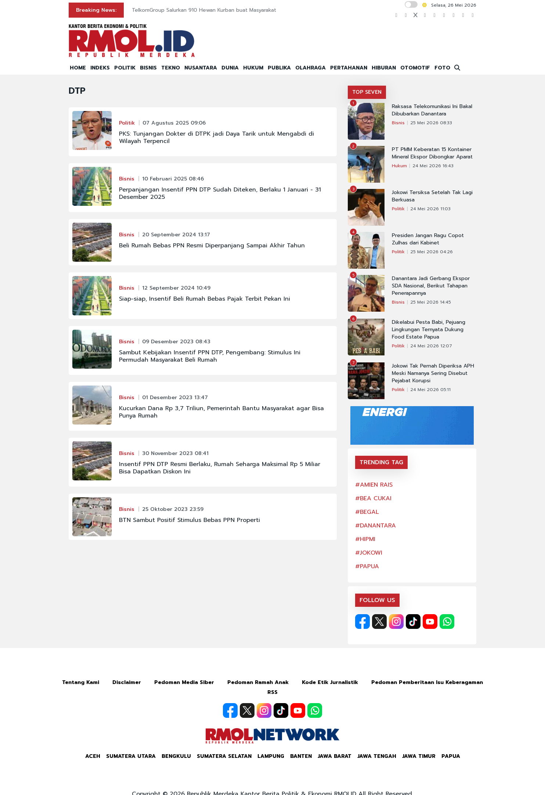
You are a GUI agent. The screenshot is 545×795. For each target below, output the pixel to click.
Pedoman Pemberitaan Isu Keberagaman (427, 682)
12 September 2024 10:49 (176, 288)
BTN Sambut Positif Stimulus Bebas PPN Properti (189, 520)
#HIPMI (365, 539)
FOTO (442, 68)
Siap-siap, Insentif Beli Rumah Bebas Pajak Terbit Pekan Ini (204, 298)
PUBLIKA (279, 68)
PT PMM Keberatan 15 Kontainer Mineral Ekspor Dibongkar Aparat (432, 153)
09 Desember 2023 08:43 (176, 341)
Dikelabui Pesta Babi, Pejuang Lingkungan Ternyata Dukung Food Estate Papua (428, 330)
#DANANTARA (375, 525)
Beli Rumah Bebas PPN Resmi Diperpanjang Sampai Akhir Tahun (212, 245)
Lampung (270, 756)
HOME (78, 68)
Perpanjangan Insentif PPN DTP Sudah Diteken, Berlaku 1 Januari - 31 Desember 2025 (220, 193)
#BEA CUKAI (373, 498)
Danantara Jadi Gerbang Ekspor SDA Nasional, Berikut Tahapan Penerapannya (431, 286)
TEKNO (170, 68)
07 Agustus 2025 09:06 (174, 123)
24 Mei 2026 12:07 (431, 346)
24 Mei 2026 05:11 (430, 389)
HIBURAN (384, 68)
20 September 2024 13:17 (176, 235)
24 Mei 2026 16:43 (433, 165)
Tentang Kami (80, 682)
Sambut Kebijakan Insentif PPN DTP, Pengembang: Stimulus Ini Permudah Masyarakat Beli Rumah (209, 356)
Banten (301, 756)
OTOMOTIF (415, 68)
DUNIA (230, 68)
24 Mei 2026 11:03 (430, 208)
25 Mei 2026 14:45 (430, 302)
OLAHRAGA (310, 68)
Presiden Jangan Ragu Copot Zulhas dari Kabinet (428, 239)
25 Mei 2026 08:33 (431, 122)
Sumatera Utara (131, 756)
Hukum (399, 165)
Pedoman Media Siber (184, 682)
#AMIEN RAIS (374, 484)
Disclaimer (126, 682)
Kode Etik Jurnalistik (330, 682)
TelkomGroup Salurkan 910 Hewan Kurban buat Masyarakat (204, 10)
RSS (272, 692)
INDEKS (100, 68)
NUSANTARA (200, 68)
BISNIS (148, 68)
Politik (127, 123)
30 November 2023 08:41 (175, 453)
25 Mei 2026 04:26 (431, 251)
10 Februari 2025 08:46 (173, 179)
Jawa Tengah (376, 756)
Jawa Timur (419, 756)
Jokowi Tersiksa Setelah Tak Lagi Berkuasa (432, 196)
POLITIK (125, 68)
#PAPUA (367, 566)
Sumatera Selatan (224, 756)
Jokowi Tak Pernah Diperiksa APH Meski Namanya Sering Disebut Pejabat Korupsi (433, 373)
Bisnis (126, 179)
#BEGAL (367, 512)
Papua (450, 756)
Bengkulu (176, 756)
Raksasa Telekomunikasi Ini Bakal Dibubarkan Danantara (432, 110)
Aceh (92, 756)
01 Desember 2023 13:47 (175, 397)
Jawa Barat (334, 756)
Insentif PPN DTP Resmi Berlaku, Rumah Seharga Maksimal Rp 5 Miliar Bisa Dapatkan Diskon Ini (219, 468)
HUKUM (253, 68)
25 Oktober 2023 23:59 (172, 509)
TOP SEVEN (367, 92)
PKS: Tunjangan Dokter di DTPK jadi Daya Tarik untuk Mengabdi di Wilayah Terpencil (216, 137)
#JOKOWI (368, 552)
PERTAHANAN (348, 68)
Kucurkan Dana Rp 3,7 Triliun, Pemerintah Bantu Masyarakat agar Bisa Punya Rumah (221, 412)
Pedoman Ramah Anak (258, 682)
